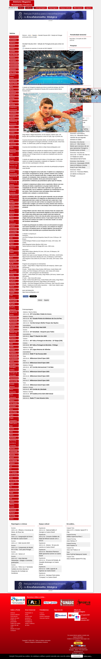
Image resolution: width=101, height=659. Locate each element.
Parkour (12, 361)
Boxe (11, 101)
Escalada (12, 203)
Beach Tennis (13, 83)
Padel (11, 343)
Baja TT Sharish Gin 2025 (38, 336)
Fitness (12, 218)
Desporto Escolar (12, 159)
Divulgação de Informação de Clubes (14, 198)
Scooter (12, 429)
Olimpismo (13, 338)
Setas (11, 431)
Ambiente (12, 45)
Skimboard (13, 437)
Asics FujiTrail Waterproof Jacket (77, 554)
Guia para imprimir (44, 618)
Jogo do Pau (13, 266)
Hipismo (12, 241)
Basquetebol (13, 80)
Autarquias (13, 60)
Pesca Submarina (13, 396)
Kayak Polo (13, 278)
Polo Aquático (14, 403)
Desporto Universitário (13, 172)
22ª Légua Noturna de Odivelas (40, 349)
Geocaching (13, 232)
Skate (11, 434)
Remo (11, 409)
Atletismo (12, 57)
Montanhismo (13, 317)
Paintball (12, 349)
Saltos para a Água (13, 425)
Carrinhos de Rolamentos (13, 123)
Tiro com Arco (14, 490)
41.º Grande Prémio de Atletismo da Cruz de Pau (46, 318)
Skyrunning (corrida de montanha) (13, 443)
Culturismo (13, 144)
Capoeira (12, 118)
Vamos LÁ (21, 554)
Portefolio (42, 614)
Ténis (11, 478)
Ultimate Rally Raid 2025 (38, 327)
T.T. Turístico (13, 472)
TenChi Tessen (14, 475)
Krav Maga (13, 289)
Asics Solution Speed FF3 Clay (76, 558)
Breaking (12, 104)
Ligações (88, 8)
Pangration (13, 352)
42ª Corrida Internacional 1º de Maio (41, 367)
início (29, 35)
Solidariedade (13, 451)
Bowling (12, 98)
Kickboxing (13, 283)
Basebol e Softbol (12, 76)
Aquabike (12, 51)
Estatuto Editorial (15, 614)
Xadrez (12, 519)
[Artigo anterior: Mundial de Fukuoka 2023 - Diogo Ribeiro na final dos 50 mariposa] (40, 300)
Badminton (13, 69)
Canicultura (13, 112)
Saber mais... (88, 656)
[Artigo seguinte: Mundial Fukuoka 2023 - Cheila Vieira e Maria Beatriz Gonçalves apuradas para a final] (46, 300)
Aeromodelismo (14, 37)
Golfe (11, 238)
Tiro (11, 487)
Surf (11, 466)
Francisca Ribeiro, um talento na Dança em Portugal (79, 174)
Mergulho (12, 304)
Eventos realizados (45, 616)
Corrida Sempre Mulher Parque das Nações (44, 323)
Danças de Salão (13, 154)
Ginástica (12, 235)
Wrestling (12, 516)
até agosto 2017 (85, 615)
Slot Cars (12, 448)
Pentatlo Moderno (12, 385)
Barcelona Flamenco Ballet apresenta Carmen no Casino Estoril (50, 554)
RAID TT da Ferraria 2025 (38, 354)
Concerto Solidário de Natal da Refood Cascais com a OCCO (49, 538)
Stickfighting (13, 460)
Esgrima (12, 206)
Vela (11, 498)
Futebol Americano (13, 222)
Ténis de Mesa (14, 481)
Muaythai (12, 326)
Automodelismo (14, 66)
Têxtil (68, 552)
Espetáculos (42, 528)
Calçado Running (71, 534)
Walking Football (12, 506)
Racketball (13, 406)
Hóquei (12, 244)
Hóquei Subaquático (13, 253)
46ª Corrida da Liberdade (38, 389)
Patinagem (13, 364)
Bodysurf (12, 95)
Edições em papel (15, 628)
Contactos (13, 630)
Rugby (11, 415)
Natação (12, 329)
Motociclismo (13, 320)
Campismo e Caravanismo (13, 108)
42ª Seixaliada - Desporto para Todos (42, 332)
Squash (12, 457)
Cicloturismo (13, 130)
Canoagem (13, 115)
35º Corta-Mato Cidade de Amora (40, 314)
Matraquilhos (13, 301)
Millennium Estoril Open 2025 (39, 358)
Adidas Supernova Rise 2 (74, 536)
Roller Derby (13, 412)
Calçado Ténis (70, 528)
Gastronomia (13, 229)
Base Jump (13, 72)
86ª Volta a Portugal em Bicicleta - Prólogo (44, 345)
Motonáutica (13, 323)
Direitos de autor (15, 618)
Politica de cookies (15, 623)
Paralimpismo (13, 355)
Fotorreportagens (40, 8)
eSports (12, 215)
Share (25, 296)
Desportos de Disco (13, 178)
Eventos (25, 329)
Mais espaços (78, 8)
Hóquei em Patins (13, 248)
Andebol (12, 48)
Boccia (12, 89)
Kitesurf (12, 286)
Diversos (12, 187)
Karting (12, 275)
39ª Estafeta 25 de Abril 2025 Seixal (41, 394)
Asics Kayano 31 (72, 545)
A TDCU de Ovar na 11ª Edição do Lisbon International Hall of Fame (79, 157)
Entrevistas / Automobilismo (77, 133)
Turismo (12, 495)
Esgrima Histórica (12, 211)
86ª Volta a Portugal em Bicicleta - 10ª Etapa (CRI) (46, 340)
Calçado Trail (70, 548)
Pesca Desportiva (13, 391)
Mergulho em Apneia (13, 313)
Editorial (13, 613)
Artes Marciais (14, 54)
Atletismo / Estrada (28, 316)
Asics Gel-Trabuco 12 (73, 550)
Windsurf (12, 513)
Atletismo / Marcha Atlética (30, 312)
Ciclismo (12, 127)
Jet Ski (12, 263)
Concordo (76, 656)
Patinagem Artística (13, 369)
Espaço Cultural (65, 8)
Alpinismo (12, 42)
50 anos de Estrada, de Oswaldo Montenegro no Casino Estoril (49, 562)
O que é (42, 613)
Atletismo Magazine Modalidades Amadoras (36, 642)
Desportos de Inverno (13, 183)
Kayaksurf (12, 281)
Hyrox (11, 257)
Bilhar (11, 86)
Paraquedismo (14, 358)
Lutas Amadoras (12, 297)
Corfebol (12, 132)
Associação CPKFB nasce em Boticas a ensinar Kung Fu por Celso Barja (79, 165)
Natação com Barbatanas (13, 334)
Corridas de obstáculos (13, 137)
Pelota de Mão (14, 381)
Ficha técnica (14, 616)
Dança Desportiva (13, 148)
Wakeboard (13, 510)
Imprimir (50, 48)
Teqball (12, 484)
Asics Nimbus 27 (72, 541)
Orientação (13, 340)
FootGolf (12, 226)
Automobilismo (14, 63)
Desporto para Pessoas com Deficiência (14, 166)
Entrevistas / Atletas (75, 169)
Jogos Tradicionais (13, 271)
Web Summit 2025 (24, 543)
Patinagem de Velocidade (13, 374)
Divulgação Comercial (13, 191)
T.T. (11, 469)
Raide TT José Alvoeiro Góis (39, 398)
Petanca (12, 400)
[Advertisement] (84, 66)
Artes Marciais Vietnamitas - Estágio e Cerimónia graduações (21, 560)
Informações (13, 260)
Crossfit (12, 141)
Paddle (12, 346)
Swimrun (12, 463)
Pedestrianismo (14, 378)
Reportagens (53, 8)
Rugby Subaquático (13, 419)
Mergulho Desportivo (13, 308)
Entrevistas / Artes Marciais (77, 142)
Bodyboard (13, 92)
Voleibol (12, 501)
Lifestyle (12, 292)
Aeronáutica (13, 40)
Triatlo (11, 492)
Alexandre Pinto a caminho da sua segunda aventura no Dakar (79, 137)
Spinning (12, 454)
